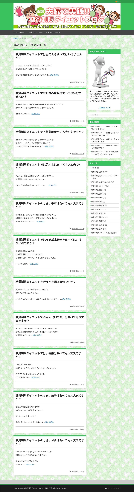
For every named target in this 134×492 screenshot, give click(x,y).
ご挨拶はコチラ (104, 108)
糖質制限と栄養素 (97, 205)
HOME (15, 38)
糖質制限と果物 (97, 201)
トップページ (20, 32)
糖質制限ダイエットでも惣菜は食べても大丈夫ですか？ (50, 131)
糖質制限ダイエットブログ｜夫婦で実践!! (39, 488)
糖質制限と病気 (97, 209)
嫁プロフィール (36, 32)
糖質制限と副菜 (97, 194)
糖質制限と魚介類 (97, 229)
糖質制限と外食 (97, 198)
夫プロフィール (54, 32)
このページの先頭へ (113, 488)
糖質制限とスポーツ (98, 186)
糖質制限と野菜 (97, 221)
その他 (93, 168)
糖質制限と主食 (97, 190)
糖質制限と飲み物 (97, 225)
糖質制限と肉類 (97, 213)
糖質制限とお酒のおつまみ (101, 182)
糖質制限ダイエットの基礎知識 (102, 233)
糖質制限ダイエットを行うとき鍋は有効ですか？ (46, 281)
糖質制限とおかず (78, 82)
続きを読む (54, 75)
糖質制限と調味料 (97, 217)
